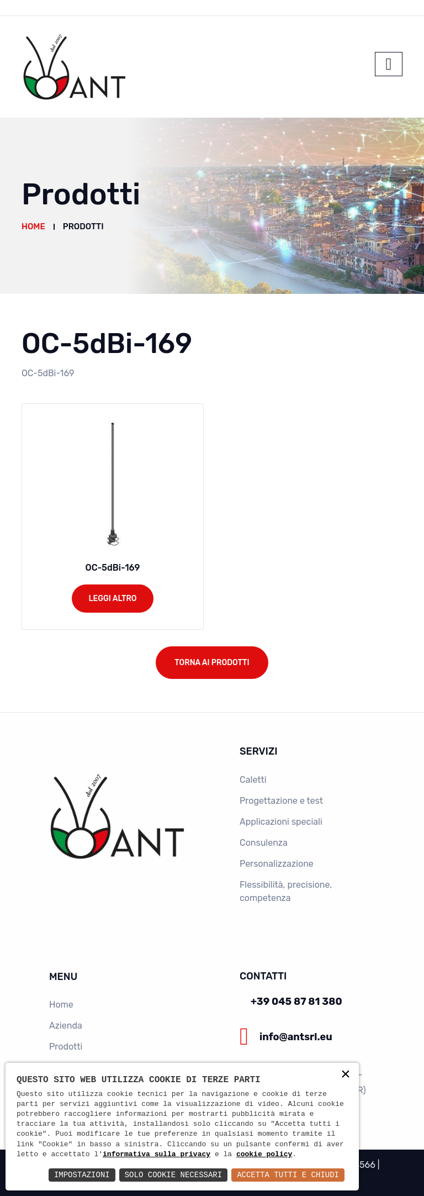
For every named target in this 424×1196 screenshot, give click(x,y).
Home (33, 226)
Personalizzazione (277, 863)
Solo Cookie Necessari (173, 1174)
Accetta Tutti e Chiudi (288, 1174)
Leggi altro (112, 598)
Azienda (65, 1025)
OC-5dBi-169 (113, 567)
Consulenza (264, 842)
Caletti (253, 779)
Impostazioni (82, 1174)
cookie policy (264, 1155)
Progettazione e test (281, 800)
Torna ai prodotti (212, 662)
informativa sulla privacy (156, 1155)
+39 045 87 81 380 (296, 1001)
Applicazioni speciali (281, 821)
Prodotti (65, 1046)
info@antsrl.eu (295, 1037)
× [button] (346, 1075)
